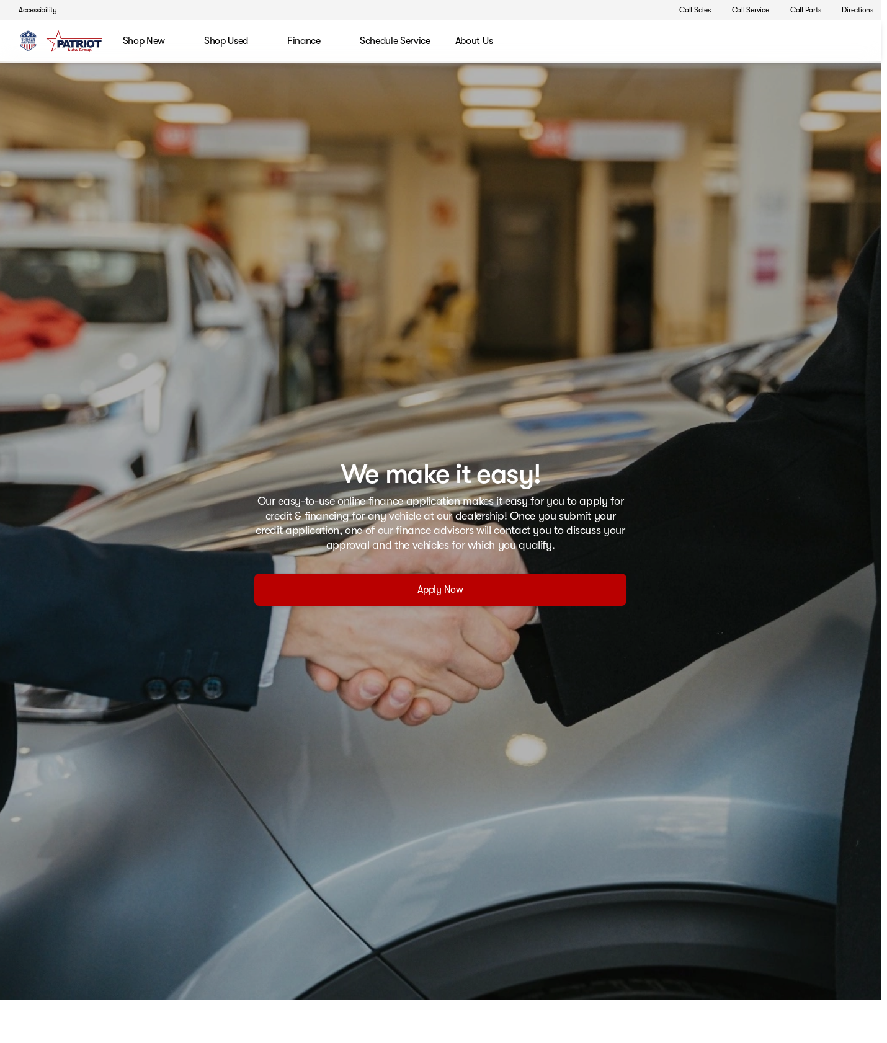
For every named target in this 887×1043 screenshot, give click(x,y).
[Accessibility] (32, 9)
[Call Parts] (800, 9)
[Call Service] (745, 9)
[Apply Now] (440, 590)
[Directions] (852, 9)
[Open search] (852, 41)
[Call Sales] (689, 9)
